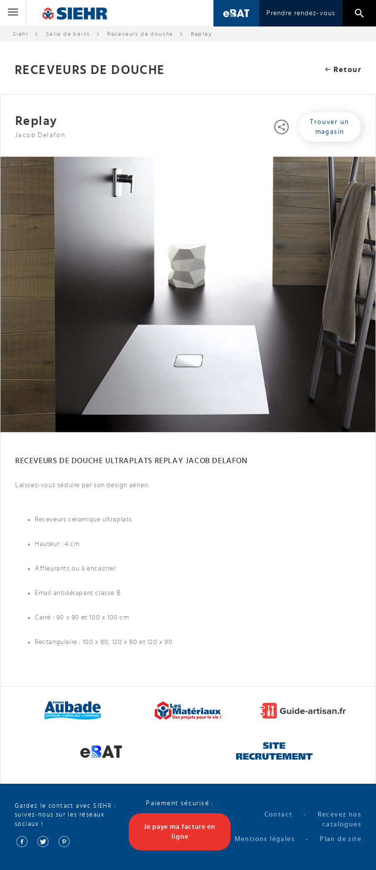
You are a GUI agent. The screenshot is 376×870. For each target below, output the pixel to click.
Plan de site (340, 839)
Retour (343, 70)
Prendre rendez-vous (300, 13)
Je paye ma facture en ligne (179, 831)
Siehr (20, 34)
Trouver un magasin (329, 127)
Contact (278, 814)
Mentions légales (265, 839)
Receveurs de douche (140, 34)
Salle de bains (68, 34)
